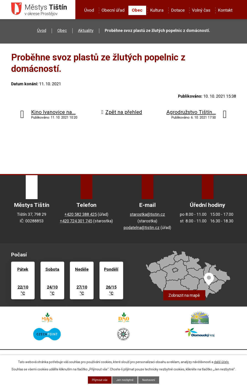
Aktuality (86, 32)
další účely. (221, 361)
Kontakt (225, 10)
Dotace (178, 10)
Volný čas (201, 10)
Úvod (89, 10)
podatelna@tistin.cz (142, 229)
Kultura (156, 10)
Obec (137, 10)
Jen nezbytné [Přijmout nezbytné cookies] (125, 379)
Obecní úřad (113, 10)
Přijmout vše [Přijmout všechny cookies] (98, 379)
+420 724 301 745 (76, 222)
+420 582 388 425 (80, 216)
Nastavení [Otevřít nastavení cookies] (151, 379)
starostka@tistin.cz (147, 216)
